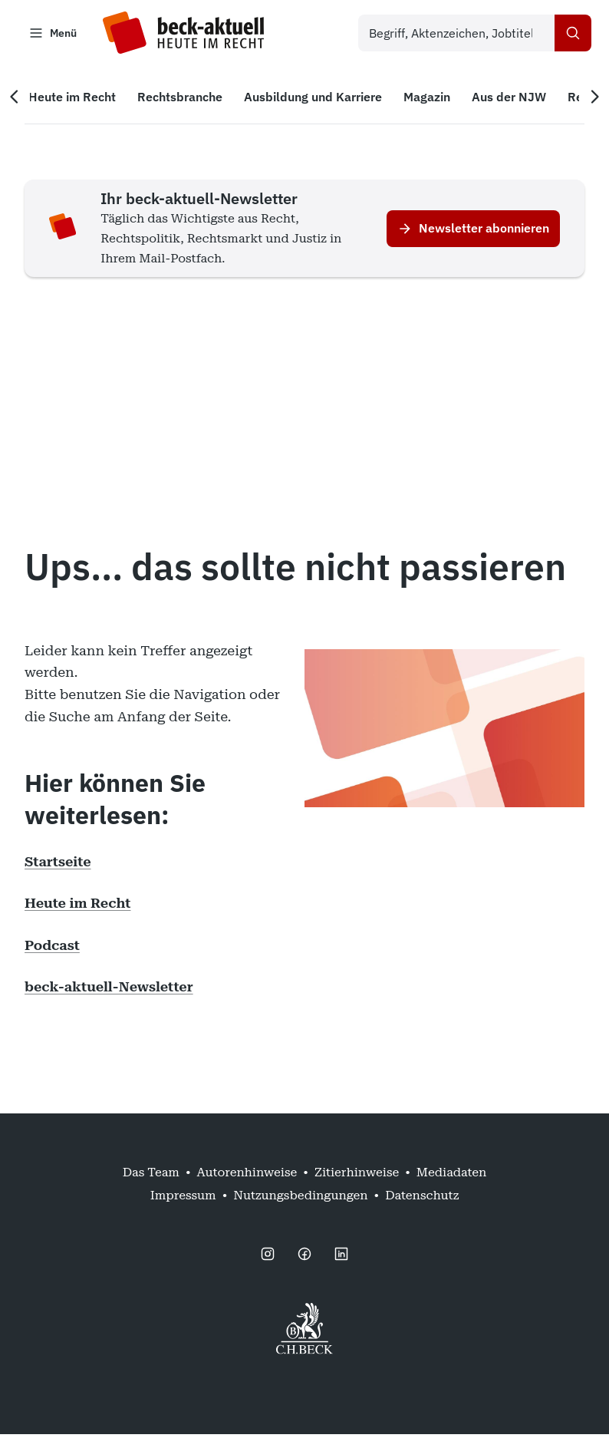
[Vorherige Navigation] (21, 100)
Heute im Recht (77, 907)
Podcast (52, 948)
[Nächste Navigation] (587, 100)
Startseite (58, 864)
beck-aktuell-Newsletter (109, 990)
